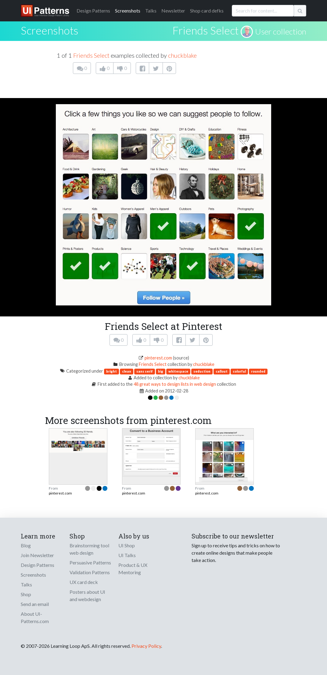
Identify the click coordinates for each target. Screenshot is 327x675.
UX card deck (84, 582)
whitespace (178, 371)
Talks (150, 10)
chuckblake (182, 55)
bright (111, 371)
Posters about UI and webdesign (87, 595)
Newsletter (173, 10)
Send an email (35, 604)
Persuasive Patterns (90, 562)
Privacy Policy (146, 646)
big (160, 371)
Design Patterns (37, 565)
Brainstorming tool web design (89, 549)
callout (222, 371)
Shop (26, 594)
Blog (26, 545)
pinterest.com (158, 357)
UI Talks (127, 555)
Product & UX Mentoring (132, 568)
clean (126, 371)
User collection (280, 31)
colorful (239, 371)
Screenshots (127, 10)
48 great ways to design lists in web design (175, 384)
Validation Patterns (90, 572)
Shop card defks (207, 10)
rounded (258, 371)
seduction (201, 371)
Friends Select (205, 30)
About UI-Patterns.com (35, 617)
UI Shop (126, 545)
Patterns (93, 10)
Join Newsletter (37, 555)
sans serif (144, 371)
